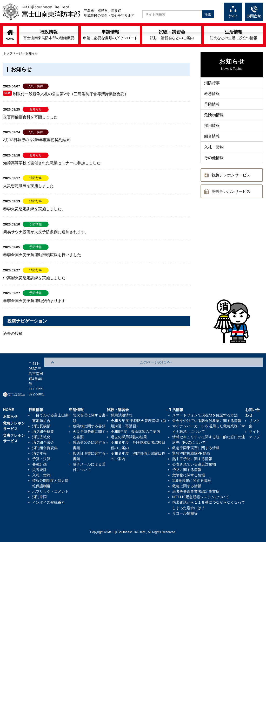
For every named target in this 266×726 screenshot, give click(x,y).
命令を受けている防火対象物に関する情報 (206, 401)
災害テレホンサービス (230, 201)
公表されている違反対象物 (194, 444)
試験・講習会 (172, 35)
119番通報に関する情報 (191, 460)
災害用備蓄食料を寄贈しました (30, 117)
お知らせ (10, 396)
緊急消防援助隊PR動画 (191, 433)
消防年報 (39, 433)
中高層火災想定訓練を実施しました (34, 278)
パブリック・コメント (50, 471)
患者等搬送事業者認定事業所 (196, 471)
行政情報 (48, 35)
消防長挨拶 (41, 406)
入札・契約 (214, 155)
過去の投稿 (13, 333)
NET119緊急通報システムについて (200, 477)
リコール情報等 (185, 493)
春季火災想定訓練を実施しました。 (34, 209)
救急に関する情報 (186, 466)
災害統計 (39, 450)
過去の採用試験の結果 (129, 417)
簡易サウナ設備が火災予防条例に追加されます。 (46, 232)
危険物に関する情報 (188, 455)
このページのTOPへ (239, 348)
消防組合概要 (43, 411)
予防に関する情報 (186, 450)
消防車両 (39, 477)
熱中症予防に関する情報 (192, 439)
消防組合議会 (43, 422)
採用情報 (212, 131)
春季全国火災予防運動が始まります (34, 300)
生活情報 (233, 35)
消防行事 (212, 83)
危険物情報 (214, 119)
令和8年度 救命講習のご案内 (135, 411)
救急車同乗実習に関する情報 (196, 428)
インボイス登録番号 (48, 482)
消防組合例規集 (45, 428)
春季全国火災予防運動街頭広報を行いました (42, 254)
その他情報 (214, 167)
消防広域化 (41, 417)
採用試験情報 (121, 395)
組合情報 (212, 143)
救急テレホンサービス (230, 185)
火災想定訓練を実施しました (28, 185)
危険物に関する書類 (89, 406)
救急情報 (212, 95)
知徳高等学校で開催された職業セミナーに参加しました (52, 163)
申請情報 (110, 35)
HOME (10, 38)
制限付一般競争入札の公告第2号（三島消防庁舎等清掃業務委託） (70, 94)
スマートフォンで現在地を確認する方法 (205, 395)
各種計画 (39, 444)
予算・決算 (41, 439)
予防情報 (212, 107)
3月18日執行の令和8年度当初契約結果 (36, 140)
